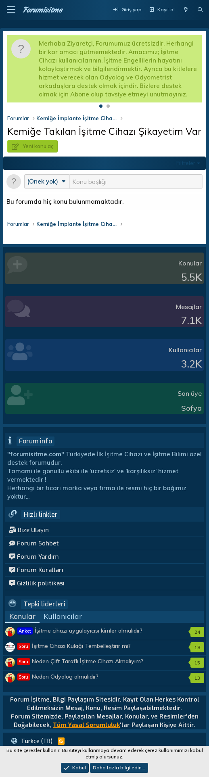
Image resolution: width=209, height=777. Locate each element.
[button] (11, 10)
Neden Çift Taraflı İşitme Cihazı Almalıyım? (80, 661)
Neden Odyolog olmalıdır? (58, 676)
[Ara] (200, 10)
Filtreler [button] (185, 163)
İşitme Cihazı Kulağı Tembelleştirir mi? (74, 646)
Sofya (191, 408)
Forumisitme (42, 10)
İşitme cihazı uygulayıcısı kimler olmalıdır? (80, 630)
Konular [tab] (22, 616)
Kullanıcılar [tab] (63, 616)
